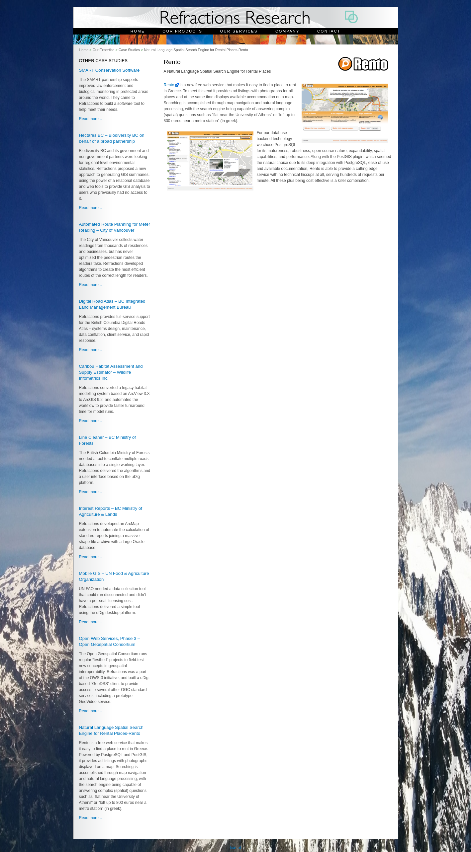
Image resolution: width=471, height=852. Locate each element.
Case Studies (129, 50)
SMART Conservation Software (109, 70)
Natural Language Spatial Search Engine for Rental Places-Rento (196, 50)
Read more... (90, 118)
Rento (169, 85)
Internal (235, 847)
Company (287, 31)
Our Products (182, 31)
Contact (328, 31)
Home (138, 31)
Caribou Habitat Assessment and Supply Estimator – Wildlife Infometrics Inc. (111, 372)
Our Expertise (104, 50)
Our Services (238, 31)
